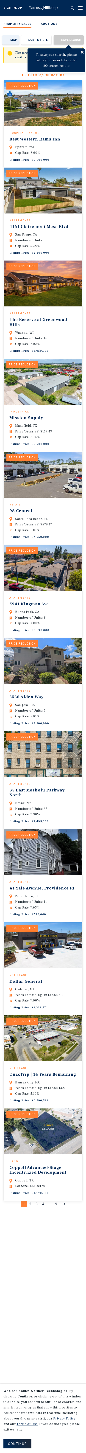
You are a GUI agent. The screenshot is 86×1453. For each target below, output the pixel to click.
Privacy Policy (64, 1419)
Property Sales (17, 23)
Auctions (49, 23)
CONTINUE (17, 1444)
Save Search (71, 40)
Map (13, 40)
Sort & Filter (39, 40)
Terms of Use (27, 1424)
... (50, 1272)
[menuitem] (17, 25)
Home (43, 8)
